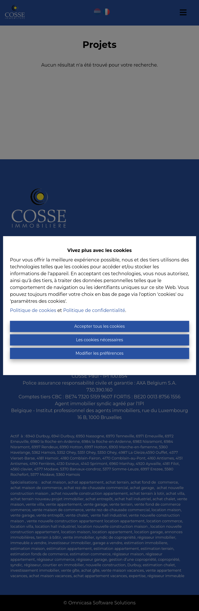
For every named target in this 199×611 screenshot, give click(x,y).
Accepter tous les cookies (99, 326)
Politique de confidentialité (94, 310)
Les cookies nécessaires (99, 339)
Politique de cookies (33, 310)
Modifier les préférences (99, 353)
